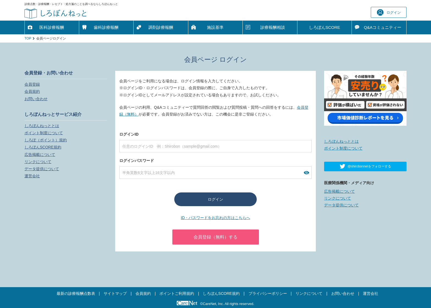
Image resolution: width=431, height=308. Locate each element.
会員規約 (32, 91)
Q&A (383, 27)
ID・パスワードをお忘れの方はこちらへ (215, 217)
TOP (27, 38)
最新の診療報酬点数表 (76, 293)
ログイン (389, 12)
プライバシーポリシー (267, 293)
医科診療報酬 (51, 27)
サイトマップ (115, 293)
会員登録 (32, 84)
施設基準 (215, 27)
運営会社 (32, 176)
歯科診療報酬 (106, 27)
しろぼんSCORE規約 (42, 147)
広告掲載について (39, 154)
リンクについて (37, 161)
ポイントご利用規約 (176, 293)
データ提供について (41, 169)
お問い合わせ (36, 99)
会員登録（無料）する (215, 237)
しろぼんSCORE (324, 27)
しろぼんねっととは (41, 126)
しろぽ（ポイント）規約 (45, 140)
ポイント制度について (43, 133)
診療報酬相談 (272, 27)
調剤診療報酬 (160, 27)
